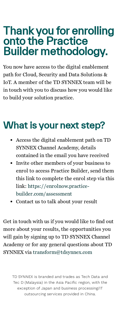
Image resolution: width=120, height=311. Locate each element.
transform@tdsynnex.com (62, 252)
